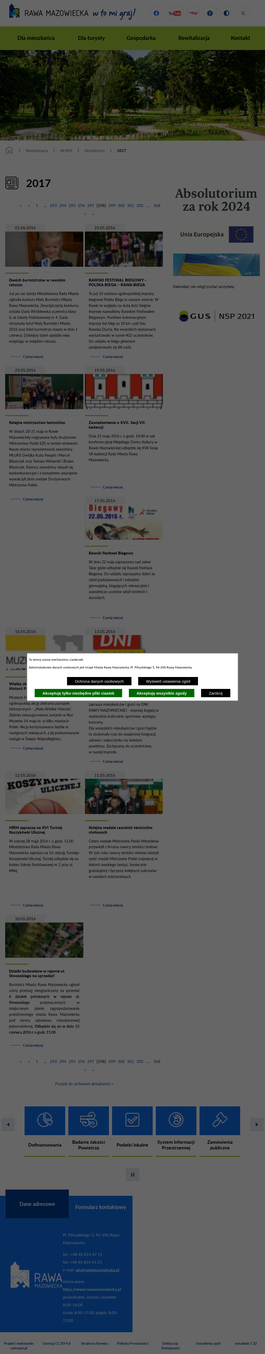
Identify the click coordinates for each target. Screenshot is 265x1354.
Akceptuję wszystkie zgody (162, 693)
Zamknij (216, 693)
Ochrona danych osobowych (99, 681)
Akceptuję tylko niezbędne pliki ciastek (78, 693)
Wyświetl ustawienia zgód (168, 681)
